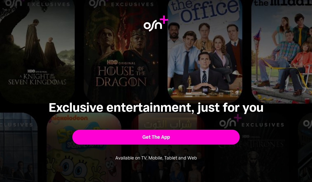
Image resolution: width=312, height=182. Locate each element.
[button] (156, 137)
